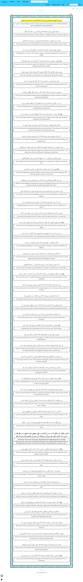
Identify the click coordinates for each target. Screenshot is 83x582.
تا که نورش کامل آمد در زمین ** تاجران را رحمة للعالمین (41, 265)
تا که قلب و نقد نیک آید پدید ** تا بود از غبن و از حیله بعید (41, 254)
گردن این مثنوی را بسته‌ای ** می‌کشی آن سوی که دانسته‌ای (41, 41)
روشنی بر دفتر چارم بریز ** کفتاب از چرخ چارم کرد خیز (40, 325)
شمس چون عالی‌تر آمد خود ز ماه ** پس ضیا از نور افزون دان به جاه (40, 223)
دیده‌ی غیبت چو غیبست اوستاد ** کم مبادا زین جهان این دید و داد (41, 390)
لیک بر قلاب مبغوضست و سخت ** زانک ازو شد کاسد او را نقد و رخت (40, 274)
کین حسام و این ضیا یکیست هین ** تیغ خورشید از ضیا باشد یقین (41, 191)
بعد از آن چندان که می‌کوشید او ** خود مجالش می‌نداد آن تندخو (41, 493)
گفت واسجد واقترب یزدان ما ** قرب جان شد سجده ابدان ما (41, 125)
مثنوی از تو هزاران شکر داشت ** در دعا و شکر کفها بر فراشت (41, 92)
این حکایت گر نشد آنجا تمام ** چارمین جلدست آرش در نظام (41, 423)
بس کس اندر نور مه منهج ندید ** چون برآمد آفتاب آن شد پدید (41, 233)
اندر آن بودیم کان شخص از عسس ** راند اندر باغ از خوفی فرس (40, 449)
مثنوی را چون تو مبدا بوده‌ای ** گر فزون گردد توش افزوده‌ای (41, 61)
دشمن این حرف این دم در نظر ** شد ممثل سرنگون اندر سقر (41, 368)
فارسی (80, 8)
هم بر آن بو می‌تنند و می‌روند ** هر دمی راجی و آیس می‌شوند (41, 545)
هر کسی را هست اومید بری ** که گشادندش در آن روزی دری (40, 556)
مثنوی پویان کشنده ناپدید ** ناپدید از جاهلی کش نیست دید (41, 50)
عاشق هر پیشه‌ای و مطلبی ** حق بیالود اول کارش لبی (41, 512)
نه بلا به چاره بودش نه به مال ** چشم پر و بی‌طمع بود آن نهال (40, 502)
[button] (12, 1)
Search (45, 1)
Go (76, 4)
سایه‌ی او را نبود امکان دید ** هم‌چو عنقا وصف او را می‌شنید (41, 471)
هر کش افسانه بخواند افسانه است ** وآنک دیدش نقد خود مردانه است (41, 346)
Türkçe (77, 8)
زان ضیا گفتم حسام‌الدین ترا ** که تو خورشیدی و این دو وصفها (41, 180)
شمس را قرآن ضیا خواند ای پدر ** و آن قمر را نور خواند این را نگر (41, 213)
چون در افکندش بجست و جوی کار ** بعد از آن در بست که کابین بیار (41, 534)
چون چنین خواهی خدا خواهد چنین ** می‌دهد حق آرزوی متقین (41, 72)
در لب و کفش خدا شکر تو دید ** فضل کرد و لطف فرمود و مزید (41, 103)
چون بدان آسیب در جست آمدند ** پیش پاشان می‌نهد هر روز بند (41, 523)
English (73, 8)
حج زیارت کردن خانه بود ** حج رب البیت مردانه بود (40, 169)
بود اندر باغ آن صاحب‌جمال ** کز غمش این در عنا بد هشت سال (41, 460)
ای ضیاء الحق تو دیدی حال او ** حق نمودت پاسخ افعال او (40, 379)
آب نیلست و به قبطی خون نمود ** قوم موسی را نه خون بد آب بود (41, 357)
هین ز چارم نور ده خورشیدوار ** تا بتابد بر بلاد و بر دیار (41, 335)
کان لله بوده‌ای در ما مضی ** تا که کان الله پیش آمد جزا (41, 81)
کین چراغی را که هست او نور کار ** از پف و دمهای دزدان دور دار (41, 305)
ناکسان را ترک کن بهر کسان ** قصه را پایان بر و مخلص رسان (41, 412)
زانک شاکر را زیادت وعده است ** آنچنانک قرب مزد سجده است (40, 114)
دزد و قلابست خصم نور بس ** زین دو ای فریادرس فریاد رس (41, 314)
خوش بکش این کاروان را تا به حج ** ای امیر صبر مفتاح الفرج (41, 158)
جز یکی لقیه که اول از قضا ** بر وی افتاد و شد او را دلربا (41, 482)
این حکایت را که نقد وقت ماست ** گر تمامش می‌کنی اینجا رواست (41, 401)
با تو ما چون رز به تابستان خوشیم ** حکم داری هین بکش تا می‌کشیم (41, 147)
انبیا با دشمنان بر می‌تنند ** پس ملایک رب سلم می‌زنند (41, 296)
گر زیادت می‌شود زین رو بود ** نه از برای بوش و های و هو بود (41, 136)
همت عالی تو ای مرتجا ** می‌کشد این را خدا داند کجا (41, 32)
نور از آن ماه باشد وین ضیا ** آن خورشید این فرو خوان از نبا (41, 202)
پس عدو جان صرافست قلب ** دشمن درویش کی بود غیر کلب (41, 285)
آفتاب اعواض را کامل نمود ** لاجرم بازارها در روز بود (41, 243)
